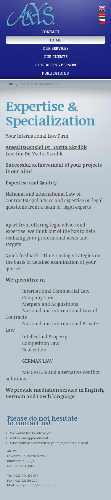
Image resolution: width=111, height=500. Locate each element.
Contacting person (55, 64)
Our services (56, 48)
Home (55, 40)
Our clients (56, 56)
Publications (55, 73)
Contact (50, 31)
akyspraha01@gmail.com (35, 485)
